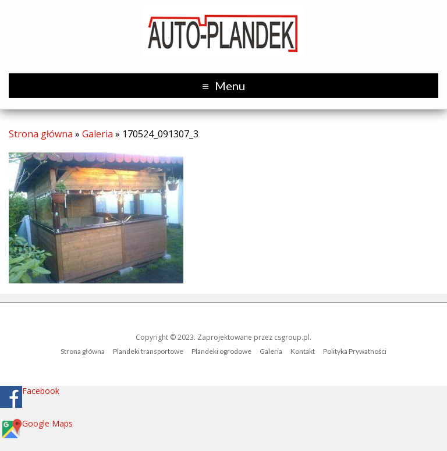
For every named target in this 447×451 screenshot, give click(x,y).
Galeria (97, 133)
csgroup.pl (292, 337)
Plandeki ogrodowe (221, 351)
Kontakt (302, 351)
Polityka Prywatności (354, 351)
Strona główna (41, 133)
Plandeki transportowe (148, 351)
